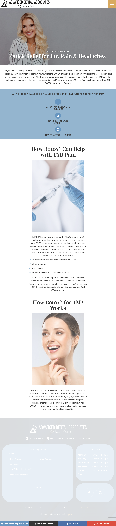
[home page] (53, 4)
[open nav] (112, 4)
